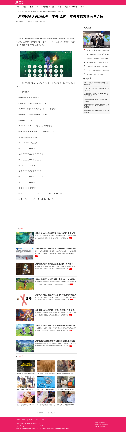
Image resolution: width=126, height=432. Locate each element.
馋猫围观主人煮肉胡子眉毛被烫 (46, 373)
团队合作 (31, 419)
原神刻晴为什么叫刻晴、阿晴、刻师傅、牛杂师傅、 (55, 310)
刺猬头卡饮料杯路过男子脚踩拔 (26, 373)
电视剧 (45, 7)
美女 (66, 7)
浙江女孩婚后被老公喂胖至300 (65, 405)
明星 (31, 7)
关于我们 (18, 419)
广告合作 (38, 419)
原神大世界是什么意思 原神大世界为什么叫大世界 (55, 279)
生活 (38, 7)
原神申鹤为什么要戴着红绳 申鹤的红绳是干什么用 (55, 233)
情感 (59, 7)
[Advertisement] (46, 31)
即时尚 (21, 21)
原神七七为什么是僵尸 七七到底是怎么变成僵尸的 (55, 326)
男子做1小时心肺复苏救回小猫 (65, 373)
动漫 (52, 7)
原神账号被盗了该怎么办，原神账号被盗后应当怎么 (55, 295)
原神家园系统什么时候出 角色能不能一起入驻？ (54, 264)
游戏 (82, 7)
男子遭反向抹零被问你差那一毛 (46, 405)
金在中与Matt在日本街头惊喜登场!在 (97, 46)
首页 (18, 7)
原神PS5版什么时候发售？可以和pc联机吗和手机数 (55, 249)
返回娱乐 (52, 413)
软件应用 (74, 7)
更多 (70, 238)
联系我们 (24, 419)
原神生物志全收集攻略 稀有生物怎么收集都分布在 (55, 341)
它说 (43, 419)
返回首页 (41, 413)
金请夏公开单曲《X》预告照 (95, 74)
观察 (24, 7)
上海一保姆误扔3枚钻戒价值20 (46, 389)
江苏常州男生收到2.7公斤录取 (65, 389)
